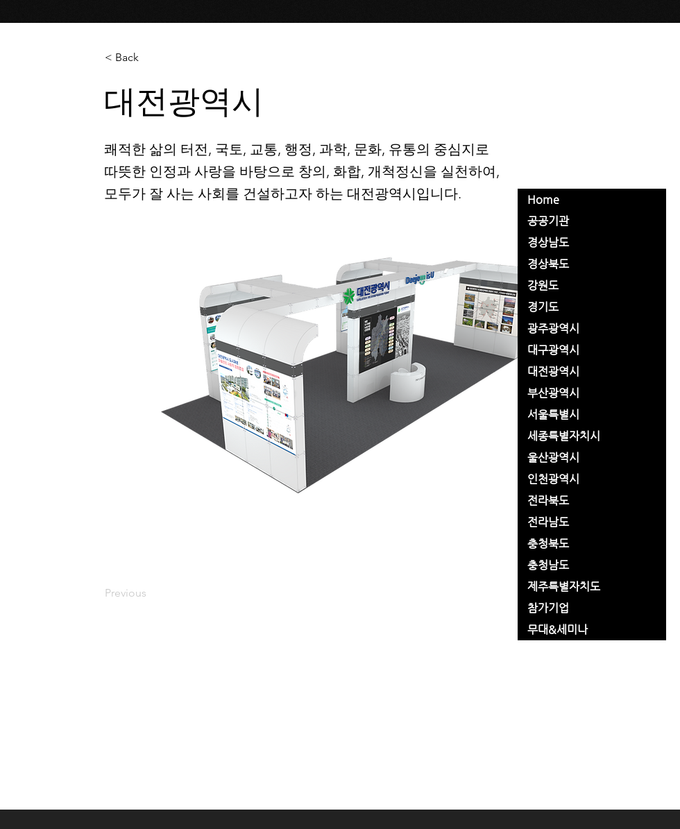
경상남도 (548, 242)
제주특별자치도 (563, 586)
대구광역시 (553, 350)
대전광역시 (553, 371)
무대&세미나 (557, 629)
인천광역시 (553, 479)
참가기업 (548, 608)
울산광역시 (553, 457)
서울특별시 (553, 414)
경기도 (543, 307)
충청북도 (548, 543)
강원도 (543, 285)
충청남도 (548, 565)
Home (543, 199)
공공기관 (548, 221)
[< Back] (150, 57)
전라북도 (548, 500)
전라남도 (548, 522)
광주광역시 (553, 328)
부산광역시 (553, 393)
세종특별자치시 (563, 436)
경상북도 (548, 264)
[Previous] (150, 593)
